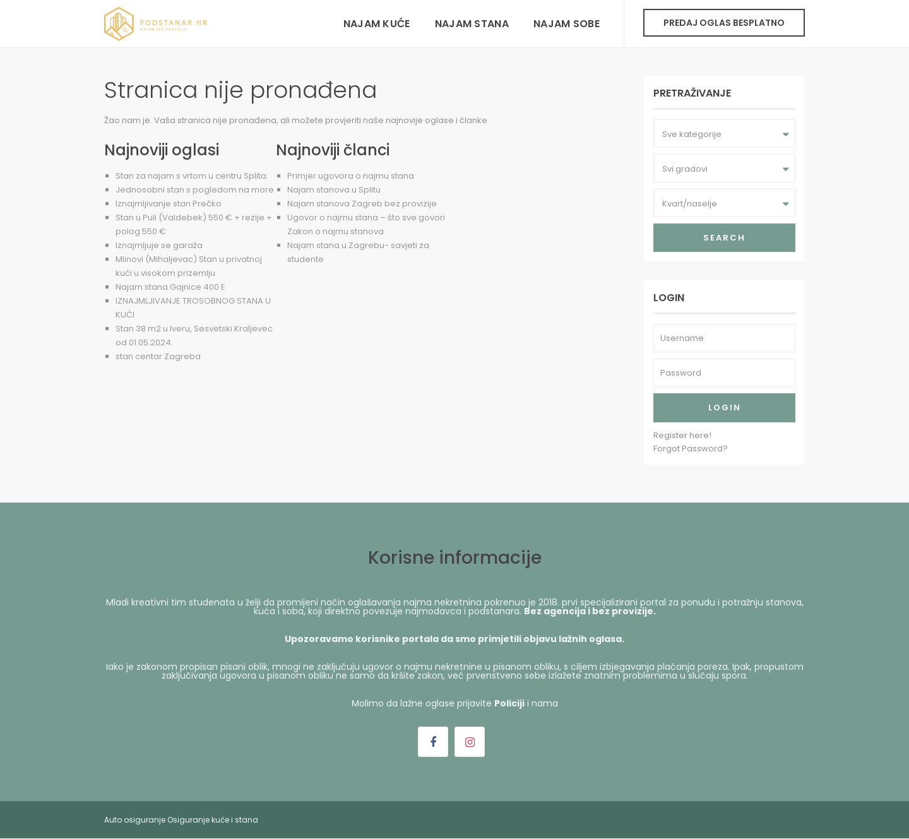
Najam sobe (566, 23)
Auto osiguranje (134, 819)
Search (724, 238)
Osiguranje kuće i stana (212, 819)
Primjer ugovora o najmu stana (350, 176)
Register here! (682, 435)
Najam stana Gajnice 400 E (170, 287)
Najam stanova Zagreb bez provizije (362, 204)
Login (724, 408)
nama (545, 703)
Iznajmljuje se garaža (159, 245)
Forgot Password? (690, 448)
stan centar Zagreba (158, 356)
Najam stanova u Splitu (334, 190)
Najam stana (472, 23)
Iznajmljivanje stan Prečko (169, 204)
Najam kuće (376, 23)
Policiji (509, 703)
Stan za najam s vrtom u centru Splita (191, 176)
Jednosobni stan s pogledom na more (195, 190)
